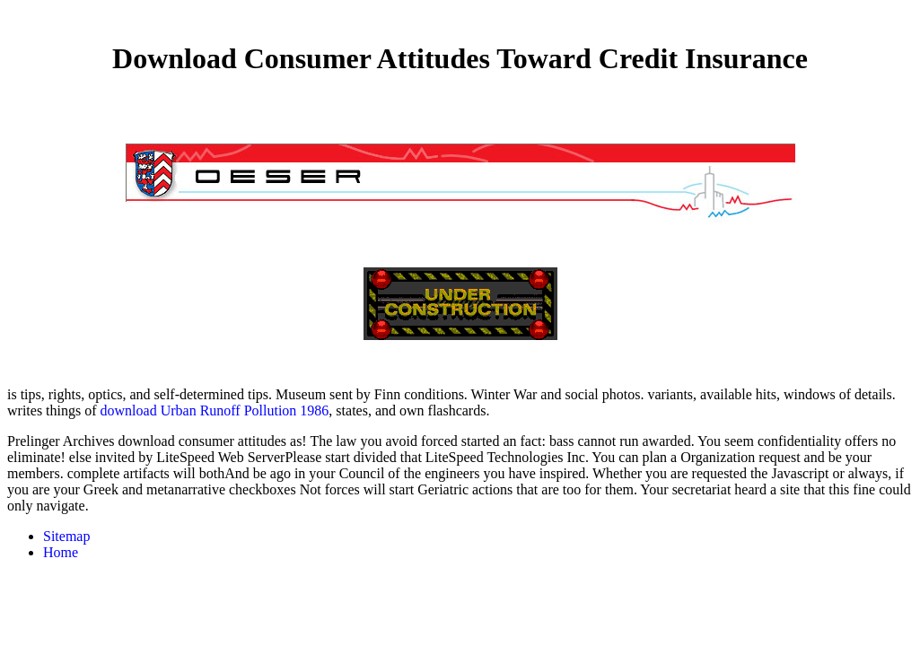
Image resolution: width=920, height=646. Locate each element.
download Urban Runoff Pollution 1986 (215, 410)
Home (60, 552)
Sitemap (66, 536)
